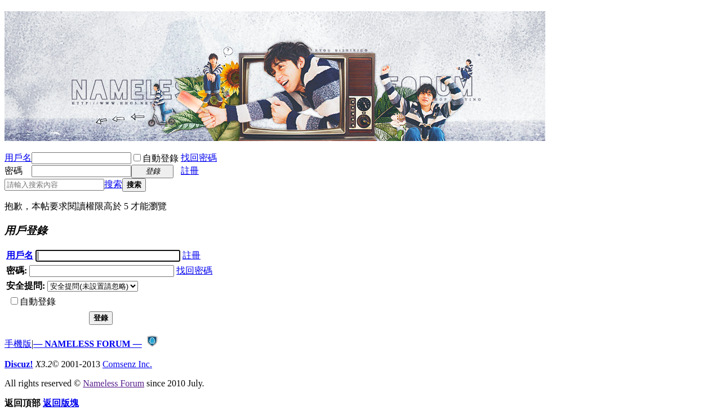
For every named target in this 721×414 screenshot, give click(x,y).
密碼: (16, 270)
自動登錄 (156, 158)
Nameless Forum (113, 383)
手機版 (18, 344)
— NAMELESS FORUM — (87, 344)
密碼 (14, 170)
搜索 (113, 184)
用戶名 (18, 157)
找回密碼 (199, 157)
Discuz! (19, 364)
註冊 (190, 170)
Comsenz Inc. (127, 364)
